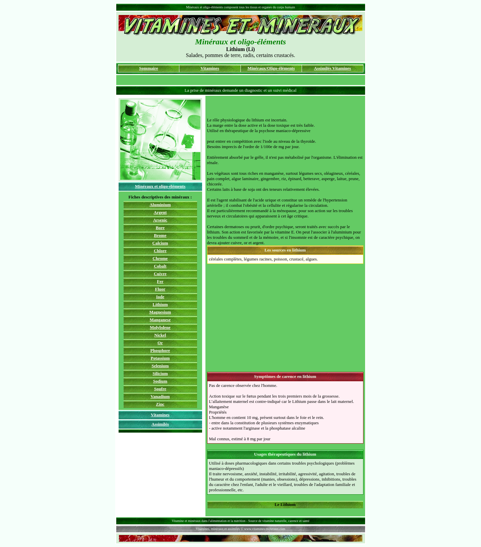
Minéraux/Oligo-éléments (271, 68)
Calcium (160, 242)
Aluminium (160, 204)
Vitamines (209, 68)
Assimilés (160, 424)
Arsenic (160, 219)
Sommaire (148, 68)
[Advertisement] (285, 107)
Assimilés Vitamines (332, 68)
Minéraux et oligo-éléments (160, 186)
